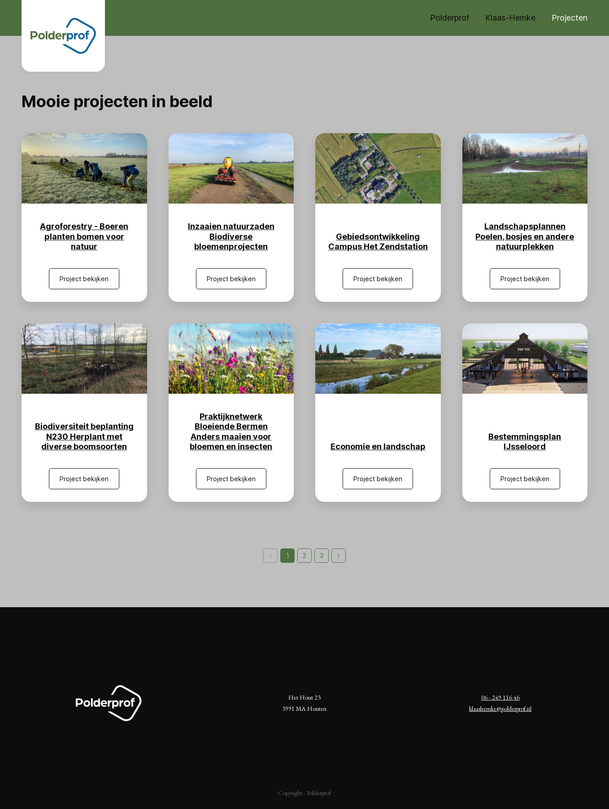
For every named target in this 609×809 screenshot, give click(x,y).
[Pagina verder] (338, 555)
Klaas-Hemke (510, 17)
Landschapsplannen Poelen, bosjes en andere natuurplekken (524, 236)
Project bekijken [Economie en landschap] (377, 479)
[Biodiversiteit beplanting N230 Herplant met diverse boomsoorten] (84, 358)
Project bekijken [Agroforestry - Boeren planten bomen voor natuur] (84, 279)
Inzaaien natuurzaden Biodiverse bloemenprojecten (231, 236)
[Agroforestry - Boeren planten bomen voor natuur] (84, 168)
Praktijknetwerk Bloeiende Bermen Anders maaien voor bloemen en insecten (231, 432)
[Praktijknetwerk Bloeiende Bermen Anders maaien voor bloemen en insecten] (231, 358)
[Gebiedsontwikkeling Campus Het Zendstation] (378, 168)
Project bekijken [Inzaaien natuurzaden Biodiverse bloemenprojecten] (231, 279)
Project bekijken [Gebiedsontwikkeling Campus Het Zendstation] (377, 279)
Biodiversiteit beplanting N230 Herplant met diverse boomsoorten (84, 436)
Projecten (569, 17)
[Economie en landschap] (378, 358)
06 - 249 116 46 (500, 697)
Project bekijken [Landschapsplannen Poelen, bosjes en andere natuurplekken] (524, 279)
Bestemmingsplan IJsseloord (524, 442)
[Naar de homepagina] (63, 36)
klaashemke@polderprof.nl (500, 709)
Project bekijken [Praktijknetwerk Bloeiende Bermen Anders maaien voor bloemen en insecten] (231, 479)
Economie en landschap (378, 446)
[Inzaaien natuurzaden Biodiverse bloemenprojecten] (231, 168)
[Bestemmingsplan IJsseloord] (525, 358)
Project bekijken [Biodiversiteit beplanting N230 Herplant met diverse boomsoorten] (84, 479)
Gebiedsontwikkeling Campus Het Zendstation (378, 242)
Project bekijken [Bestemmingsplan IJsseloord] (524, 479)
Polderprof (449, 17)
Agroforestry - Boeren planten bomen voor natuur (84, 236)
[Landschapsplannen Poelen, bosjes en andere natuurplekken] (525, 168)
